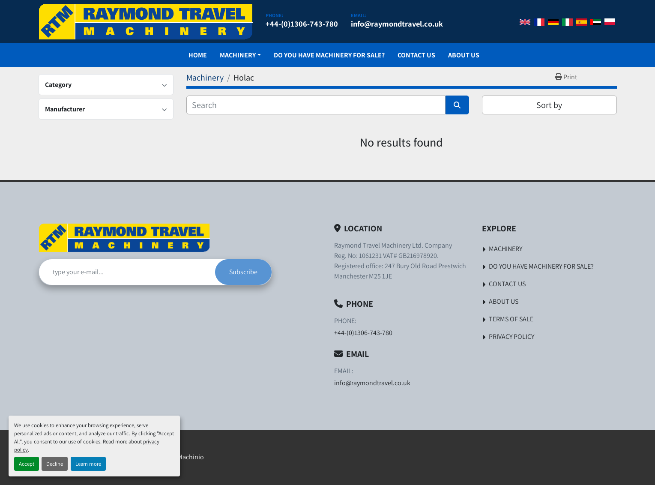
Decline (54, 463)
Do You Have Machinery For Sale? (329, 55)
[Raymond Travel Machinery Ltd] (124, 237)
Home (197, 55)
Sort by (549, 105)
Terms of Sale (511, 318)
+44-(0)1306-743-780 (302, 23)
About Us (463, 55)
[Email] (127, 272)
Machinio (190, 456)
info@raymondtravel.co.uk (397, 23)
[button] (240, 55)
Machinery (238, 55)
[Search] (316, 105)
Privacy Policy (511, 336)
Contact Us (416, 55)
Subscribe (243, 271)
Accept (26, 463)
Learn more (88, 463)
